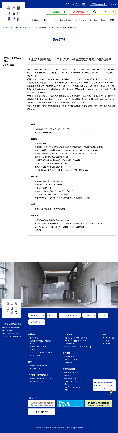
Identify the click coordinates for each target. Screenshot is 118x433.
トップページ (7, 27)
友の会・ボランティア (72, 387)
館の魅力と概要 (107, 20)
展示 (45, 20)
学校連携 (93, 20)
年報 (66, 390)
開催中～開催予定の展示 (12, 59)
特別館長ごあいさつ (71, 372)
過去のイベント (35, 381)
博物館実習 (68, 362)
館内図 (32, 343)
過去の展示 (26, 27)
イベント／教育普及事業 (61, 20)
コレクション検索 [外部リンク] (75, 341)
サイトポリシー (36, 322)
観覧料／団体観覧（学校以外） (41, 341)
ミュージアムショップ (69, 315)
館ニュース (68, 384)
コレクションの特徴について (74, 338)
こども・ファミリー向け (105, 11)
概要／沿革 (68, 375)
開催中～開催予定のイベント (40, 378)
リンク (102, 315)
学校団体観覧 (69, 356)
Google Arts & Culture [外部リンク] (77, 346)
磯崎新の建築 (69, 378)
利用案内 (36, 20)
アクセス (80, 11)
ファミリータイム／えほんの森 (41, 352)
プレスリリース (36, 315)
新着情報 (57, 11)
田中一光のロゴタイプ (72, 381)
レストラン (89, 315)
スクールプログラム (71, 359)
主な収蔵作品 (69, 343)
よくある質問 (35, 355)
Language (99, 4)
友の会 (51, 315)
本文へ (113, 4)
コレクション (80, 20)
